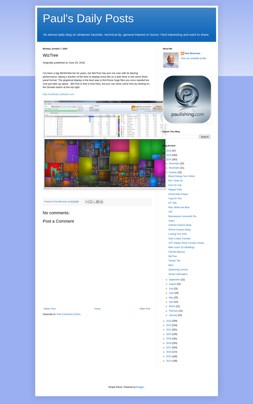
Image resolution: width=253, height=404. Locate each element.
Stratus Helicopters (178, 274)
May (171, 297)
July (171, 288)
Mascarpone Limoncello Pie (182, 216)
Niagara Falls (175, 189)
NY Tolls (172, 203)
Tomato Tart (174, 260)
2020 (169, 334)
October (173, 172)
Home (97, 308)
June (171, 293)
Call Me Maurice (176, 252)
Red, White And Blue (178, 207)
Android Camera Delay (179, 225)
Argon (171, 220)
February (174, 311)
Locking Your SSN (177, 234)
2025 (169, 155)
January (173, 315)
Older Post (145, 308)
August (173, 284)
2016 (169, 352)
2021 (169, 329)
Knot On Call (174, 185)
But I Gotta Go (175, 180)
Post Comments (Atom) (69, 314)
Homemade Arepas (178, 194)
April (171, 302)
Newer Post (50, 308)
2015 (169, 356)
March (172, 306)
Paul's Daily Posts (88, 18)
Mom (170, 265)
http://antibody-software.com (58, 94)
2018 (169, 343)
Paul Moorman (192, 53)
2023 (169, 321)
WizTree (172, 256)
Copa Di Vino (175, 198)
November (174, 168)
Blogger (140, 387)
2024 (169, 159)
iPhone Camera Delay (179, 229)
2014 (169, 361)
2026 (169, 150)
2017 (169, 347)
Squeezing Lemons (178, 269)
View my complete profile (193, 58)
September (175, 279)
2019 (169, 338)
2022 (169, 325)
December (174, 163)
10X (170, 211)
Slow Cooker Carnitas (179, 238)
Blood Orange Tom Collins (181, 176)
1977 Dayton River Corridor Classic (186, 243)
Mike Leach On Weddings (181, 247)
